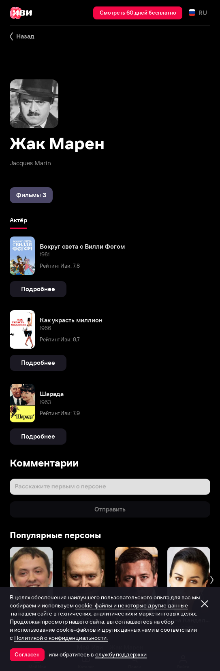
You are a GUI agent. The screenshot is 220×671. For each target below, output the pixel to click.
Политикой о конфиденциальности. (61, 638)
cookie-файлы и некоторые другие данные (131, 605)
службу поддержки (121, 654)
